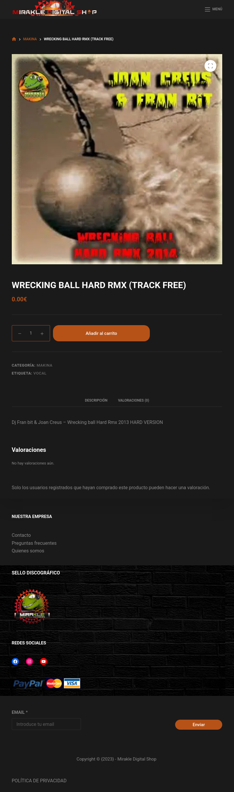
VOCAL (40, 373)
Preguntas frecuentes (34, 543)
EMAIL (20, 712)
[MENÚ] (214, 9)
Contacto (21, 535)
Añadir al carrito (101, 333)
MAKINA (44, 365)
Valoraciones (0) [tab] (133, 400)
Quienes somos (28, 551)
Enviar (199, 724)
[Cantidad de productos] (31, 333)
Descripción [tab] (96, 400)
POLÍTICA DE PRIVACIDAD (39, 780)
